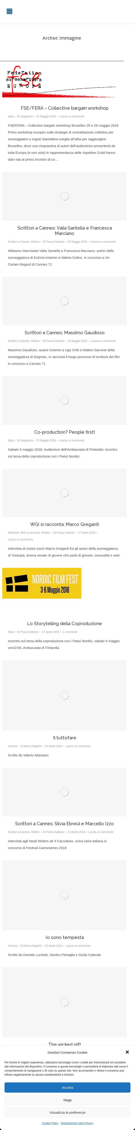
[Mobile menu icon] (9, 11)
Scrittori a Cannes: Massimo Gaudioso (65, 332)
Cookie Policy (50, 1123)
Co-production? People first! (64, 432)
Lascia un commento (71, 116)
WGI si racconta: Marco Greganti (64, 524)
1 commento (70, 632)
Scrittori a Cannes (18, 241)
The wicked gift (64, 1044)
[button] (127, 1052)
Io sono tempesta (65, 937)
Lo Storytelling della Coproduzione (64, 623)
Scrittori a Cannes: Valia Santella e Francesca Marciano (64, 230)
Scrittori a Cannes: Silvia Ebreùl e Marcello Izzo (64, 823)
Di (25, 116)
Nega (67, 1100)
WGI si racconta (30, 532)
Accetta (67, 1087)
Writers (35, 241)
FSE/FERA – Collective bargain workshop (64, 108)
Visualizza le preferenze (68, 1112)
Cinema (12, 746)
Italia (11, 116)
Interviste (13, 532)
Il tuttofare (64, 737)
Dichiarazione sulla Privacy (77, 1123)
